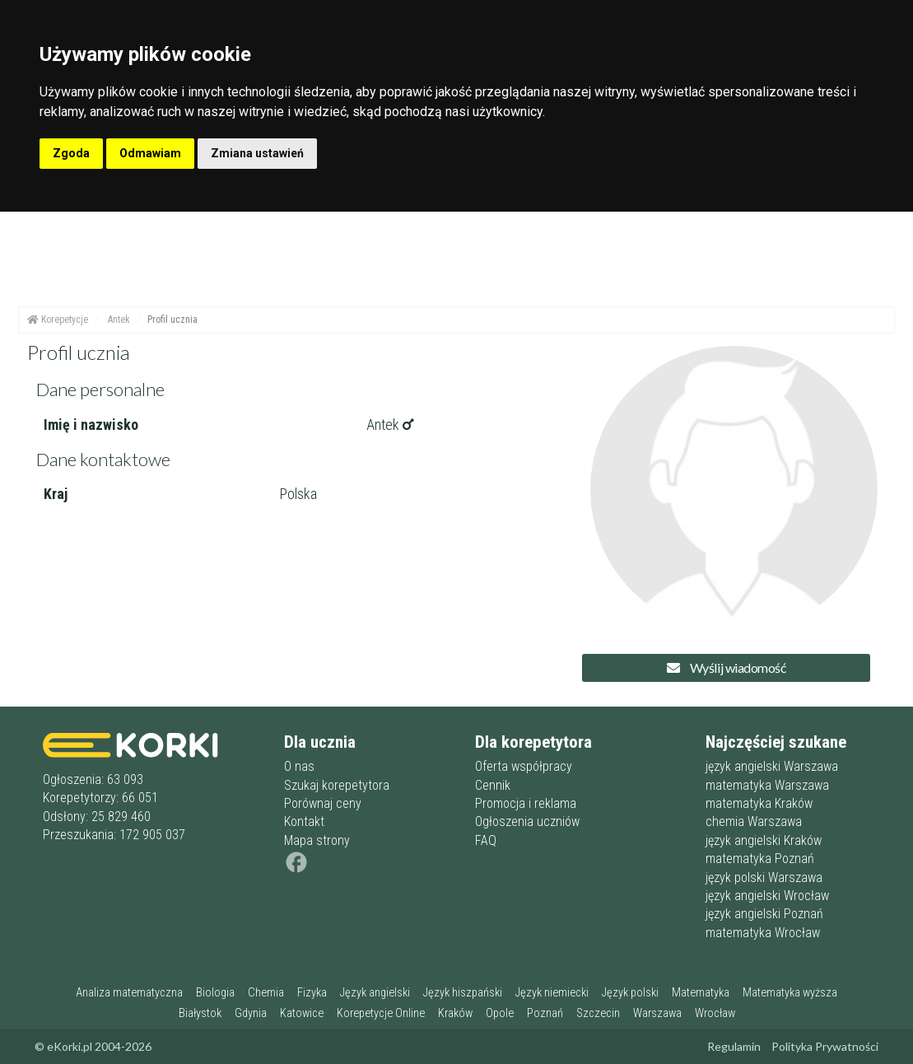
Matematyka (700, 993)
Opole (500, 1013)
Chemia (266, 993)
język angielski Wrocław (767, 895)
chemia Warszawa (754, 821)
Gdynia (251, 1013)
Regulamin (734, 1046)
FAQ (485, 840)
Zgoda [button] (71, 153)
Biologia (215, 993)
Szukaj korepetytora (336, 785)
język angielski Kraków (764, 840)
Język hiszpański (462, 993)
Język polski (630, 993)
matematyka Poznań (760, 858)
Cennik (492, 785)
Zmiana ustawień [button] (257, 153)
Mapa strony (317, 840)
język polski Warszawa (764, 877)
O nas (299, 766)
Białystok (200, 1013)
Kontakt (304, 821)
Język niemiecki (552, 993)
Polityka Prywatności (824, 1046)
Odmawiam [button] (150, 153)
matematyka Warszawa (767, 785)
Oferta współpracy (523, 766)
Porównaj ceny (322, 803)
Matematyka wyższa (790, 993)
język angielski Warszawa (772, 766)
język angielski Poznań (764, 914)
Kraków (455, 1013)
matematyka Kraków (759, 803)
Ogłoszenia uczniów (527, 821)
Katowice (302, 1013)
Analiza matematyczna (129, 993)
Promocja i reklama (525, 803)
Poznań (545, 1013)
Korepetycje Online (381, 1013)
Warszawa (657, 1013)
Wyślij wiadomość (726, 667)
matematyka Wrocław (763, 932)
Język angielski (375, 993)
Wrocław (715, 1013)
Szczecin (598, 1013)
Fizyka (312, 993)
